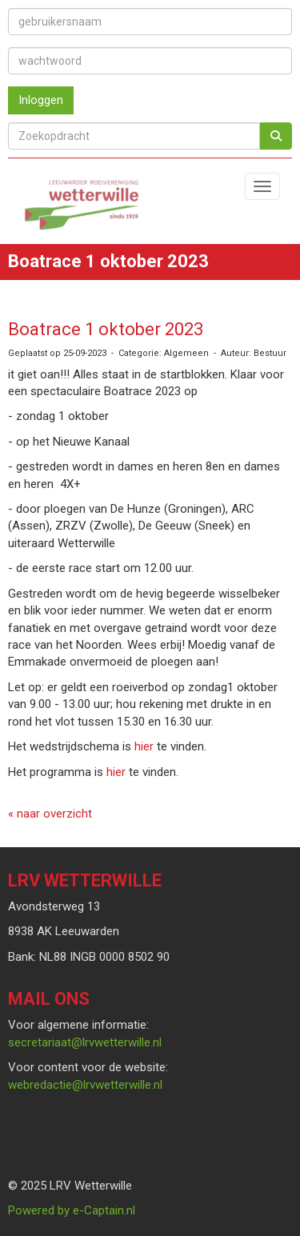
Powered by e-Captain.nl (71, 1210)
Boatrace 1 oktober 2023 (105, 329)
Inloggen (40, 100)
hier (144, 746)
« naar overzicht (50, 813)
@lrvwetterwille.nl (85, 1042)
